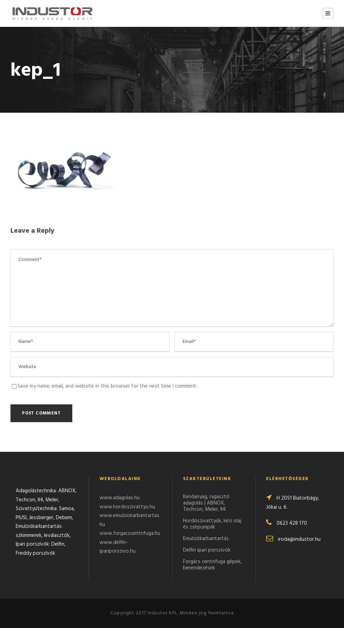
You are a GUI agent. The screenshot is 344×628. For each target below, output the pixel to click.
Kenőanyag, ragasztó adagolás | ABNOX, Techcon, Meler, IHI (206, 503)
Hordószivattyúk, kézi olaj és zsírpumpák (212, 524)
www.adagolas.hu (120, 498)
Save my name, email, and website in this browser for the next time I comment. (107, 386)
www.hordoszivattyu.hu (127, 507)
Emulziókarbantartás (206, 538)
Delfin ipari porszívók (206, 550)
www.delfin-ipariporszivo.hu (118, 547)
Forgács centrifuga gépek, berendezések (212, 565)
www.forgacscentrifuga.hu (130, 533)
